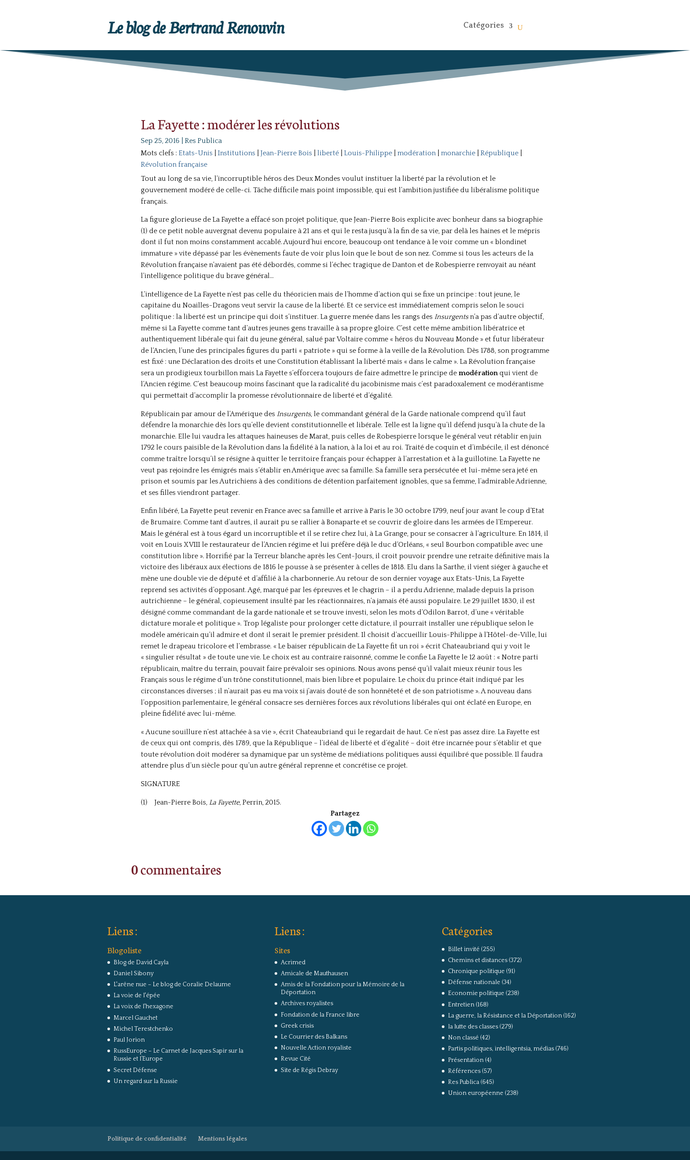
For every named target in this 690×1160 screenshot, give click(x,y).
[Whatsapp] (370, 828)
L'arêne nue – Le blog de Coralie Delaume (172, 984)
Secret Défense (135, 1070)
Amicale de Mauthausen (314, 973)
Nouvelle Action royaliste (316, 1047)
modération (416, 153)
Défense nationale (474, 982)
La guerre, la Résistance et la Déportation (505, 1015)
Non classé (463, 1037)
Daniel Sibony (134, 973)
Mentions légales (222, 1138)
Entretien (461, 1004)
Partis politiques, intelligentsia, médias (501, 1048)
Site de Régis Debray (309, 1070)
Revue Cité (296, 1058)
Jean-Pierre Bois (286, 153)
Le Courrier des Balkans (314, 1036)
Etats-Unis (196, 153)
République (499, 153)
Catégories (483, 25)
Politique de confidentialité (147, 1138)
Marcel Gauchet (136, 1017)
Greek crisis (297, 1025)
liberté (328, 153)
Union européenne (475, 1093)
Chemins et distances (477, 960)
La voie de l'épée (137, 995)
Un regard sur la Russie (146, 1081)
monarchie (458, 153)
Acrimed (293, 962)
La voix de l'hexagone (143, 1006)
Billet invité (464, 949)
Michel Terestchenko (143, 1028)
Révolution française (174, 164)
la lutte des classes (473, 1026)
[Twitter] (336, 828)
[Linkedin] (353, 828)
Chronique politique (476, 971)
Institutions (236, 153)
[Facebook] (319, 828)
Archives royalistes (307, 1003)
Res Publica (203, 141)
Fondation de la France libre (320, 1014)
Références (464, 1071)
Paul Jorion (129, 1039)
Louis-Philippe (368, 153)
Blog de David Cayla (141, 962)
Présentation (466, 1060)
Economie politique (476, 993)
